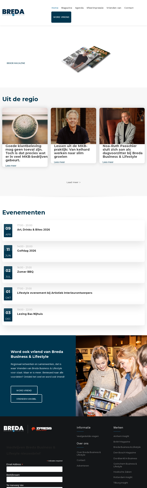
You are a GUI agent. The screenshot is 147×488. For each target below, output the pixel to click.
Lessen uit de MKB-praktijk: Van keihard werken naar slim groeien (72, 151)
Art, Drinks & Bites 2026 (33, 229)
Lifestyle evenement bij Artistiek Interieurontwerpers (54, 292)
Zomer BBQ (25, 271)
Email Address (14, 464)
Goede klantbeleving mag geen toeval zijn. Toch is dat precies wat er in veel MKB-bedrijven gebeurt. (27, 153)
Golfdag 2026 (26, 250)
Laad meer (74, 182)
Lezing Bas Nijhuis (30, 313)
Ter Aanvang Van (15, 485)
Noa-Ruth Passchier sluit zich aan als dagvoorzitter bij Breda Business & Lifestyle (123, 151)
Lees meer (11, 166)
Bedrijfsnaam (13, 475)
